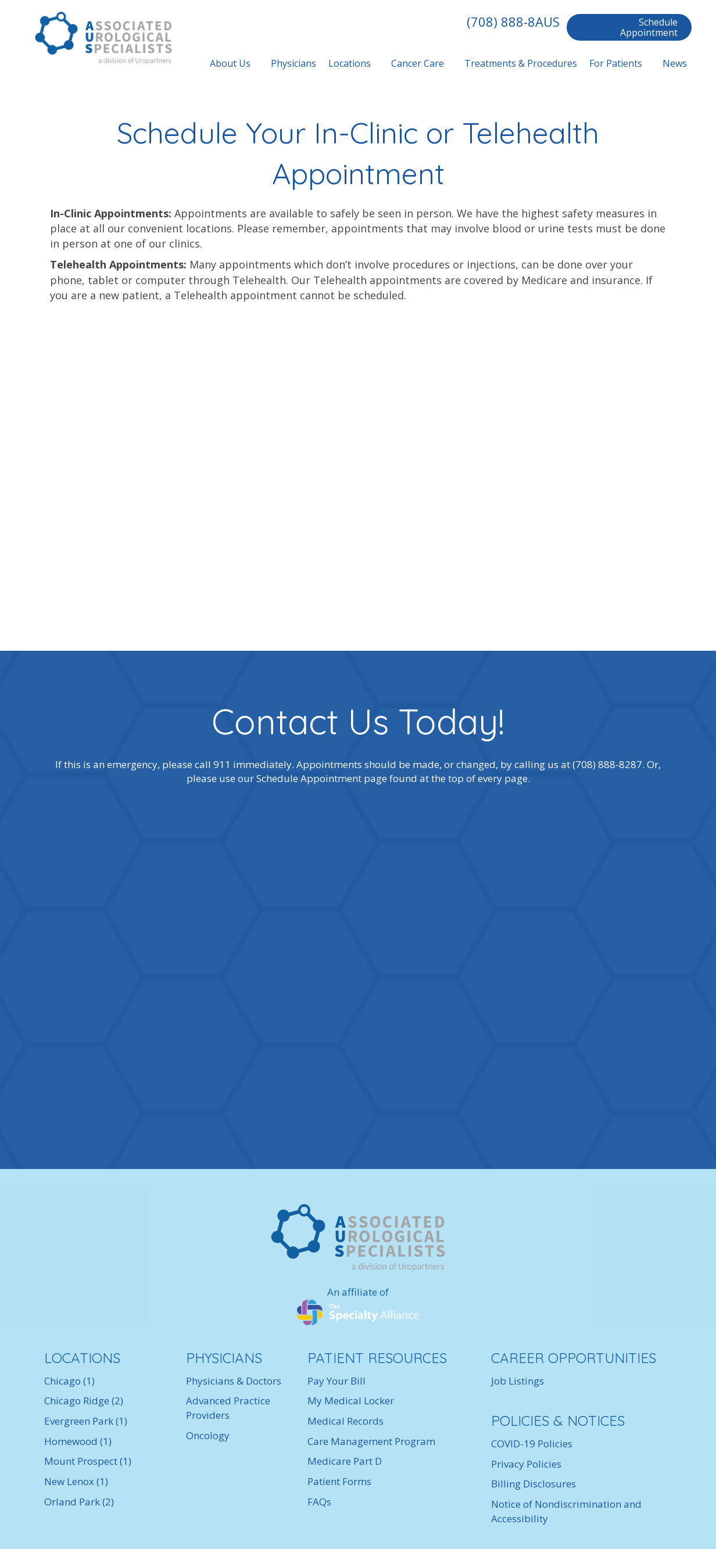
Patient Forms (339, 1481)
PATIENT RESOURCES (377, 1358)
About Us (230, 63)
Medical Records (345, 1421)
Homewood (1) (78, 1441)
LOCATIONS (82, 1358)
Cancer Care (417, 63)
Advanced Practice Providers (228, 1408)
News (675, 63)
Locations (349, 63)
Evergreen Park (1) (85, 1421)
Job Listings (517, 1380)
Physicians (293, 63)
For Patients (615, 63)
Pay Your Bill (336, 1380)
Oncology (208, 1435)
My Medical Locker (350, 1400)
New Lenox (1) (76, 1481)
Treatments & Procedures (520, 63)
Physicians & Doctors (233, 1380)
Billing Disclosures (533, 1483)
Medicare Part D (344, 1461)
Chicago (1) (69, 1380)
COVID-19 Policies (531, 1443)
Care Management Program (371, 1441)
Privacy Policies (526, 1464)
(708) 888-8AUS (513, 21)
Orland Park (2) (79, 1501)
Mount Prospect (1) (87, 1461)
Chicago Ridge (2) (83, 1400)
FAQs (319, 1501)
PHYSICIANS (224, 1358)
